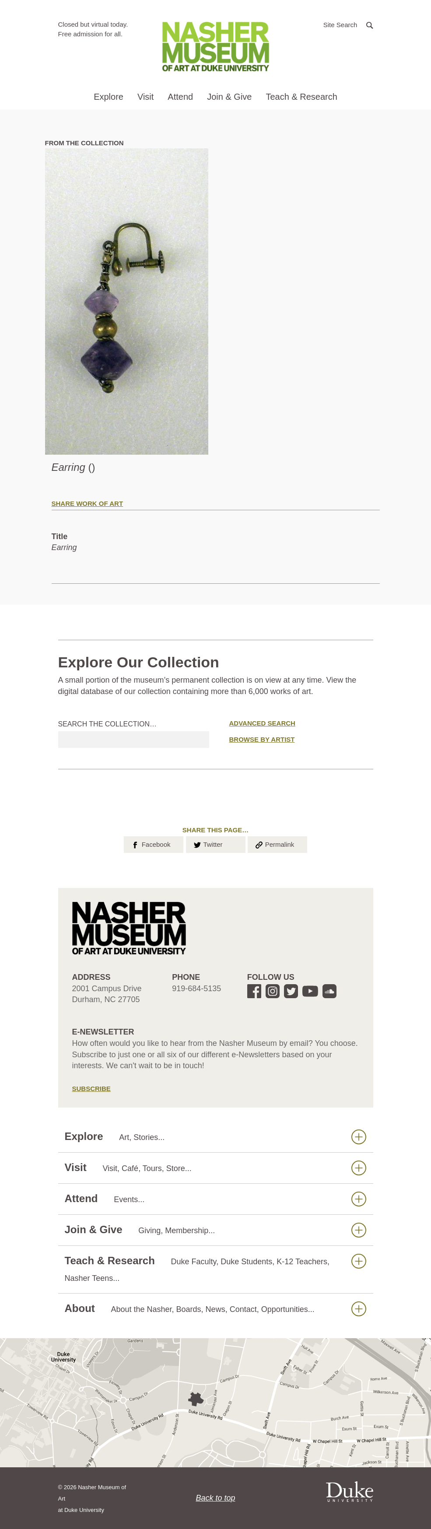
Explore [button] (108, 97)
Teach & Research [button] (301, 97)
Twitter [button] (208, 843)
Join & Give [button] (229, 97)
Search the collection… (107, 724)
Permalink (274, 843)
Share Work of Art (87, 503)
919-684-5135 (196, 988)
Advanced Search (262, 723)
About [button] (215, 1309)
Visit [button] (145, 97)
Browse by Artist (262, 739)
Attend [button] (180, 97)
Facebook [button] (150, 843)
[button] (348, 24)
